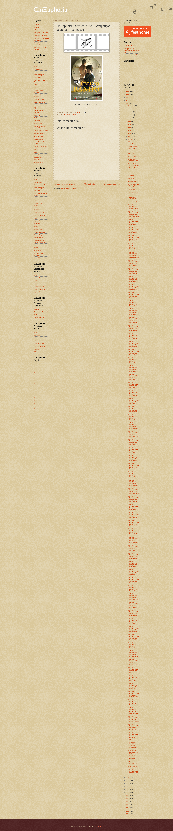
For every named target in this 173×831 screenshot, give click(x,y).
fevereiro (131, 136)
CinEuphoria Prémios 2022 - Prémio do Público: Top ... (133, 726)
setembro (131, 115)
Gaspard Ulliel (132, 181)
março (130, 133)
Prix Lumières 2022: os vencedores (132, 197)
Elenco (36, 105)
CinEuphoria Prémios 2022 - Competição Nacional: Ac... (133, 270)
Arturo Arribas (132, 156)
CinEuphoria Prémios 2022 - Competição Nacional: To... (133, 401)
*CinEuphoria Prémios (69, 114)
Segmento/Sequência (40, 146)
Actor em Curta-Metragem (39, 91)
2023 (128, 100)
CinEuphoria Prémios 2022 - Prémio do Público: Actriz (133, 710)
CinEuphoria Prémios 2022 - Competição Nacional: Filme (133, 213)
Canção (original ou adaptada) (40, 127)
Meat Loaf (131, 175)
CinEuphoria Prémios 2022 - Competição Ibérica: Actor (133, 645)
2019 (128, 783)
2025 (128, 94)
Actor (35, 85)
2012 (128, 805)
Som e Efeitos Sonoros (41, 131)
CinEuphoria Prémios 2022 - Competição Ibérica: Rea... (133, 678)
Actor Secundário (39, 99)
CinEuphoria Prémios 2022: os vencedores (133, 206)
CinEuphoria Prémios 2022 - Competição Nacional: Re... (133, 376)
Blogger (99, 826)
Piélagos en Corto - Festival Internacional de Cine (131, 50)
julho (129, 121)
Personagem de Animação (39, 111)
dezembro (131, 106)
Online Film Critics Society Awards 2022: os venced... (133, 166)
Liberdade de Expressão (41, 312)
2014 (128, 799)
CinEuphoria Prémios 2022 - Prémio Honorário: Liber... (133, 736)
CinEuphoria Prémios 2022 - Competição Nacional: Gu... (133, 572)
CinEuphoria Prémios (40, 35)
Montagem (37, 118)
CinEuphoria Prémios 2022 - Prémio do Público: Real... (133, 718)
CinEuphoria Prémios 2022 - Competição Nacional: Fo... (133, 498)
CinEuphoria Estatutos (41, 33)
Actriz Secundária (39, 102)
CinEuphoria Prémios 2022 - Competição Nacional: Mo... (133, 490)
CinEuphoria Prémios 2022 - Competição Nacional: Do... (133, 384)
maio (129, 127)
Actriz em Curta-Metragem (39, 95)
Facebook (37, 24)
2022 (128, 103)
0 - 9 (35, 437)
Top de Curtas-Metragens (38, 158)
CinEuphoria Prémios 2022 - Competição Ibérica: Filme (133, 637)
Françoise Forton (133, 202)
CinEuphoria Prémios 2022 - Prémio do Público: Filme (133, 694)
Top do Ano (37, 155)
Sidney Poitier (132, 758)
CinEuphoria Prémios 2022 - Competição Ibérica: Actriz (133, 653)
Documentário (38, 69)
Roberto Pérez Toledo (132, 142)
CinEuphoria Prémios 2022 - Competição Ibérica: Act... (133, 661)
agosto (130, 118)
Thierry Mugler (132, 172)
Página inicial (89, 184)
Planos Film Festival (130, 55)
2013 (128, 802)
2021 (128, 777)
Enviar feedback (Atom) (68, 188)
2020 (128, 780)
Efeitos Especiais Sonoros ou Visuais (40, 241)
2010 (128, 811)
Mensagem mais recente (64, 184)
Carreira (36, 309)
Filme (35, 66)
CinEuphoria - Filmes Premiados (40, 43)
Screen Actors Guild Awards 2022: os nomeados (133, 744)
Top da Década (38, 162)
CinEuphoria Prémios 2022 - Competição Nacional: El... (133, 352)
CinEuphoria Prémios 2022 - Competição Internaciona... (133, 222)
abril (129, 130)
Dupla (35, 108)
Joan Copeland (132, 766)
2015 (128, 796)
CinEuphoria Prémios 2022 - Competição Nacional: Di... (133, 547)
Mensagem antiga (112, 184)
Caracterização (38, 139)
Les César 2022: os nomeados (133, 160)
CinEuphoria (50, 9)
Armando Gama (133, 192)
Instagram (37, 27)
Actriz (35, 87)
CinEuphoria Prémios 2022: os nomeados (133, 771)
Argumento (37, 115)
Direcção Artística (39, 133)
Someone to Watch (40, 317)
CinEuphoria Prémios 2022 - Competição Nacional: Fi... (133, 393)
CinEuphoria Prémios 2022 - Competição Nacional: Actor (133, 254)
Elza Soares (131, 178)
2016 (128, 793)
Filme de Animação (40, 72)
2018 (128, 787)
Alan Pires (131, 153)
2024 (128, 97)
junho (130, 124)
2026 (128, 91)
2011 (128, 808)
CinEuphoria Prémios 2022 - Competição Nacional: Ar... (133, 515)
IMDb (35, 30)
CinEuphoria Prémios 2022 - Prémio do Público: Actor (133, 702)
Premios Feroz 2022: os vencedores (132, 148)
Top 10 (36, 352)
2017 (128, 789)
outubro (130, 112)
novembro (131, 109)
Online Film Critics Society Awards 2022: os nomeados (133, 186)
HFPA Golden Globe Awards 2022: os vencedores (133, 753)
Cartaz (36, 149)
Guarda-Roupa (38, 136)
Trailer (36, 152)
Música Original (38, 123)
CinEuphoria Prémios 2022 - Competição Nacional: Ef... (133, 588)
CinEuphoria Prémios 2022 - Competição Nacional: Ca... (133, 596)
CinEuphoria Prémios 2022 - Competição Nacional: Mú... (133, 531)
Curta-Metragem (39, 75)
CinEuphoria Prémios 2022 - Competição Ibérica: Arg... (133, 686)
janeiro (130, 139)
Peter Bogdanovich (132, 762)
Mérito (36, 314)
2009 (128, 814)
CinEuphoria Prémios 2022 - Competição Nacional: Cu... (133, 433)
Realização (37, 77)
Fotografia (37, 121)
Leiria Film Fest (129, 46)
